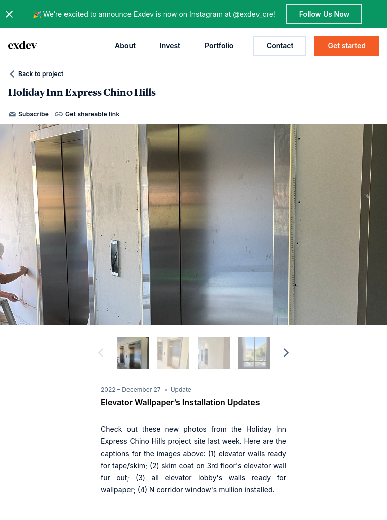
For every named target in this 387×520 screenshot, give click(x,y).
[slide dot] (133, 353)
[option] (193, 224)
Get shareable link (87, 114)
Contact (280, 45)
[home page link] (22, 46)
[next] (286, 353)
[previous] (101, 353)
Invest (170, 45)
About (125, 45)
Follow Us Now (324, 14)
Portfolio (219, 45)
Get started (347, 45)
